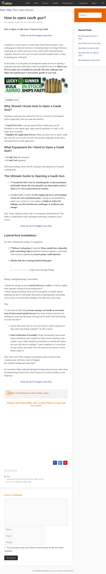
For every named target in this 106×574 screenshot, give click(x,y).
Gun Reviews (83, 3)
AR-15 (36, 3)
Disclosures (70, 571)
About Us (60, 571)
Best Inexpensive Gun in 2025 (89, 60)
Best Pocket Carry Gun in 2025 (89, 43)
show (16, 100)
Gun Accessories (69, 3)
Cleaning (55, 3)
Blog (9, 10)
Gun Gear (45, 3)
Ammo (27, 3)
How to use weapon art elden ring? (19, 482)
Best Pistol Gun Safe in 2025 (88, 48)
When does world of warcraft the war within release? (25, 479)
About (96, 3)
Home (2, 10)
